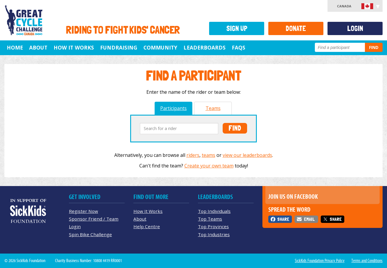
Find (373, 47)
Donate (296, 28)
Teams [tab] (213, 108)
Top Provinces (213, 226)
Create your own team (209, 165)
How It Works (74, 47)
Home (15, 47)
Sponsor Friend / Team (93, 219)
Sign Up (236, 28)
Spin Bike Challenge (90, 234)
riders (192, 155)
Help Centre (146, 226)
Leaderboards (204, 47)
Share (283, 219)
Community (160, 47)
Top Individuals (214, 211)
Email (309, 219)
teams (208, 155)
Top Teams (210, 219)
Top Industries (214, 234)
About (38, 47)
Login (355, 28)
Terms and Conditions (367, 260)
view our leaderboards (247, 155)
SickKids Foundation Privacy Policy (320, 260)
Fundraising (118, 47)
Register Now (83, 211)
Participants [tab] (173, 108)
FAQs (238, 47)
